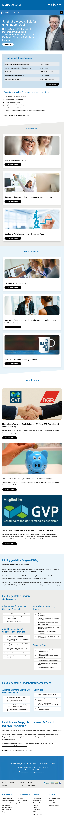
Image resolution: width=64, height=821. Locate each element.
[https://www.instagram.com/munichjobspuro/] (55, 5)
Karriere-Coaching (7, 807)
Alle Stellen (52, 84)
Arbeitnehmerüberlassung (9, 803)
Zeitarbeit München (54, 803)
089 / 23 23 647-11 (20, 743)
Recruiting (20, 798)
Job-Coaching (6, 805)
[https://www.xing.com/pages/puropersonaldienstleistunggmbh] (51, 5)
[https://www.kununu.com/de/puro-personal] (58, 5)
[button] (61, 12)
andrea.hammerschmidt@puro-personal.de (14, 746)
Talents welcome (7, 798)
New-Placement (6, 809)
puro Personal (37, 798)
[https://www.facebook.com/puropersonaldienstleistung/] (53, 5)
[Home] (32, 12)
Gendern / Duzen (38, 803)
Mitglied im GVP (37, 800)
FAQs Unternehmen (23, 803)
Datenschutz (36, 807)
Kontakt (35, 805)
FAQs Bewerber (6, 812)
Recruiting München (54, 805)
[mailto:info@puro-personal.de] (60, 5)
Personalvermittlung (8, 800)
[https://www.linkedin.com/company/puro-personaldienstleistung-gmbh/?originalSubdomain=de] (48, 5)
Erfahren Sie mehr (13, 164)
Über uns (8, 44)
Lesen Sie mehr (9, 437)
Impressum (36, 809)
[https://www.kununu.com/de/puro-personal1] (52, 783)
